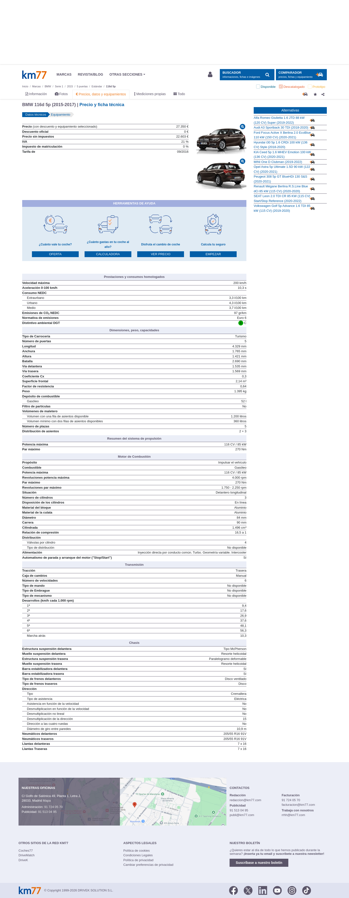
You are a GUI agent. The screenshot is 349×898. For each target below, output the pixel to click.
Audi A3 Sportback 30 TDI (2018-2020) (281, 127)
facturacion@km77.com (298, 805)
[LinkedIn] (262, 890)
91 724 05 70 (53, 807)
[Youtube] (277, 890)
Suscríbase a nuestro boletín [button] (259, 863)
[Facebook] (233, 890)
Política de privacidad (138, 860)
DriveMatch (27, 855)
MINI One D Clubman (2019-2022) (278, 162)
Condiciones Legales (138, 855)
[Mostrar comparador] (301, 75)
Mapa (47, 800)
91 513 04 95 (47, 812)
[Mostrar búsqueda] (247, 75)
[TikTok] (306, 890)
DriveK (23, 860)
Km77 (34, 75)
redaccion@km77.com (245, 800)
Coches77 (26, 850)
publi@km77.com (242, 815)
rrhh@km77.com (293, 815)
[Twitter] (248, 890)
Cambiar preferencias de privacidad (148, 865)
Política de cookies (136, 850)
